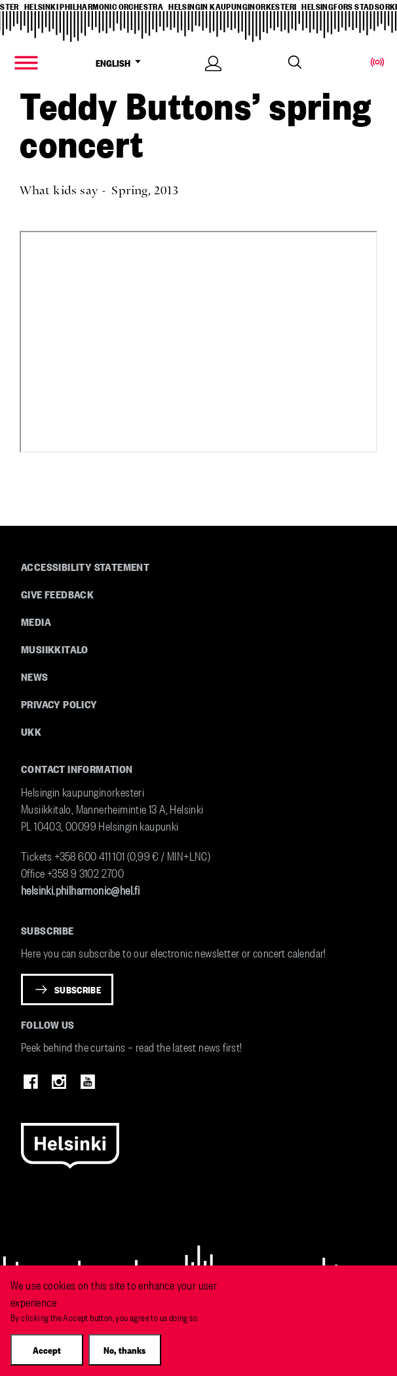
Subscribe (77, 989)
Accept (47, 1350)
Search (295, 62)
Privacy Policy (59, 704)
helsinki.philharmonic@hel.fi (80, 889)
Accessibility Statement (85, 566)
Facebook (31, 1082)
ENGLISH (121, 63)
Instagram (59, 1082)
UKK (31, 731)
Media (36, 621)
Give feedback (57, 594)
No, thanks (124, 1350)
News (34, 676)
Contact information (77, 768)
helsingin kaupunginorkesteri (232, 6)
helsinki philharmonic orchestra (93, 6)
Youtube (88, 1082)
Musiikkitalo (54, 649)
